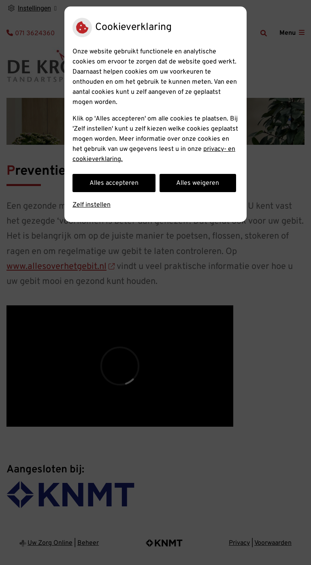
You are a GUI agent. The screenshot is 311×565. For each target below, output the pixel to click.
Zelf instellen (91, 205)
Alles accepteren (113, 183)
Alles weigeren (197, 183)
